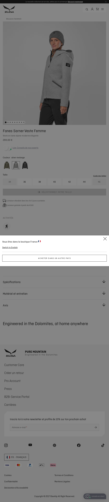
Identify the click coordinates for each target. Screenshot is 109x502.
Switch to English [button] (10, 247)
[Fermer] (105, 239)
